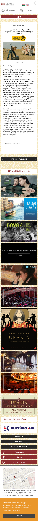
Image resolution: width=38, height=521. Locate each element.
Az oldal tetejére (19, 462)
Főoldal (19, 457)
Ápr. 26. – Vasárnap (19, 159)
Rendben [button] (19, 516)
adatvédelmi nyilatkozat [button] (12, 510)
